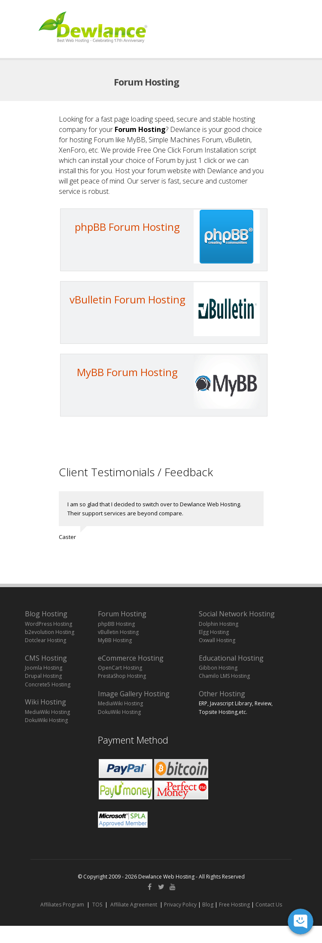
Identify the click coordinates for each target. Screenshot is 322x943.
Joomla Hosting (43, 667)
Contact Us (268, 904)
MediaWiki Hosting (47, 712)
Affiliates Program (62, 904)
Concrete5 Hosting (47, 684)
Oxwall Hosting (217, 640)
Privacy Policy (180, 904)
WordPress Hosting (48, 624)
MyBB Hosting (115, 640)
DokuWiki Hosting (46, 720)
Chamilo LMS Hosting (224, 676)
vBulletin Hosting (118, 632)
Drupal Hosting (43, 676)
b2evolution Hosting (49, 632)
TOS (97, 904)
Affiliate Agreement (133, 904)
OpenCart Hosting (120, 667)
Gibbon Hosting (218, 667)
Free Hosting (234, 904)
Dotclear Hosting (45, 640)
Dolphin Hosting (218, 624)
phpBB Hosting (116, 624)
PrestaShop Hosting (122, 676)
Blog (207, 904)
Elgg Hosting (214, 632)
